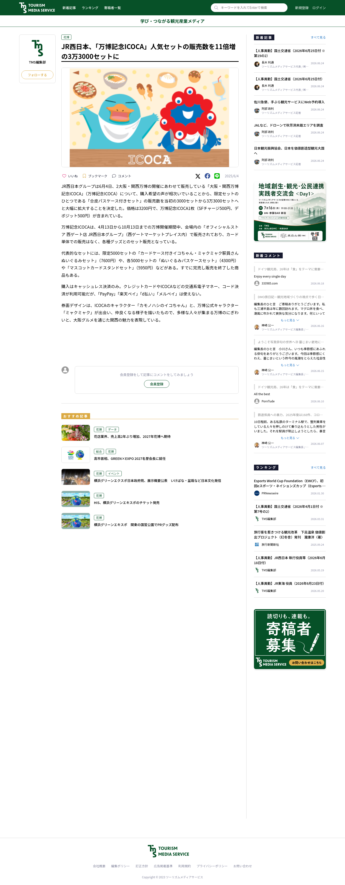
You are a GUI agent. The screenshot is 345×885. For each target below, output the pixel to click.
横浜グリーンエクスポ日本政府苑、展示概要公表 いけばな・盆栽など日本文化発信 (157, 480)
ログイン (319, 7)
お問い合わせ (242, 866)
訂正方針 (142, 866)
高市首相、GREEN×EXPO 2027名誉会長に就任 (130, 458)
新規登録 (302, 7)
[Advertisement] (150, 340)
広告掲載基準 (163, 866)
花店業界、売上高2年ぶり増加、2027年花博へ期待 (132, 436)
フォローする (37, 75)
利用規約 (184, 866)
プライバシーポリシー (212, 866)
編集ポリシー (120, 866)
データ (112, 429)
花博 (66, 37)
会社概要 (99, 866)
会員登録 (156, 384)
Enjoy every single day (270, 276)
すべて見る (318, 37)
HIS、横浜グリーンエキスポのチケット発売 (127, 502)
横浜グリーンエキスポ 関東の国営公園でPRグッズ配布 (136, 524)
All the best (262, 394)
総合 (99, 451)
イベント (114, 473)
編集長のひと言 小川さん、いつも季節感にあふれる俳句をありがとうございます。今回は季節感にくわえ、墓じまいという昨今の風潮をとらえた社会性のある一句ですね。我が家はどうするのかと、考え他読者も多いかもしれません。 (290, 358)
